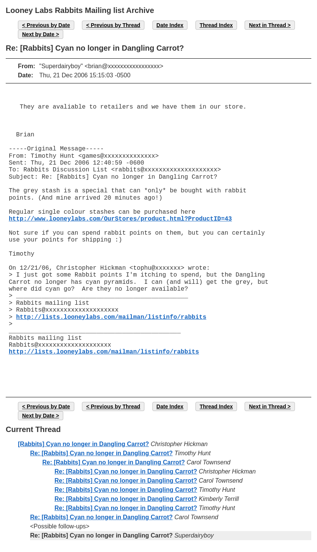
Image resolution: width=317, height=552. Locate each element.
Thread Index (216, 25)
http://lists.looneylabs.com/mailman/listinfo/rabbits (111, 317)
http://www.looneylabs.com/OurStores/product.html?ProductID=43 (120, 219)
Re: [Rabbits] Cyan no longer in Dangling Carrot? (101, 453)
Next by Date (38, 34)
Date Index (170, 25)
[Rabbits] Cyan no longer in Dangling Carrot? (83, 444)
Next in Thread (267, 25)
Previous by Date (48, 25)
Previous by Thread (115, 25)
